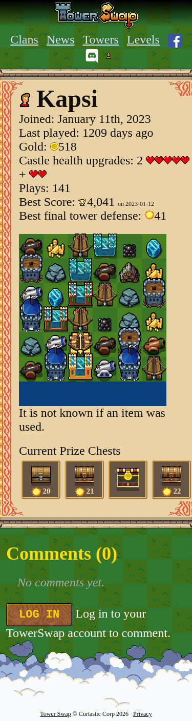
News (61, 39)
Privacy (142, 713)
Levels (143, 39)
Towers (101, 39)
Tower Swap (55, 713)
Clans (24, 39)
